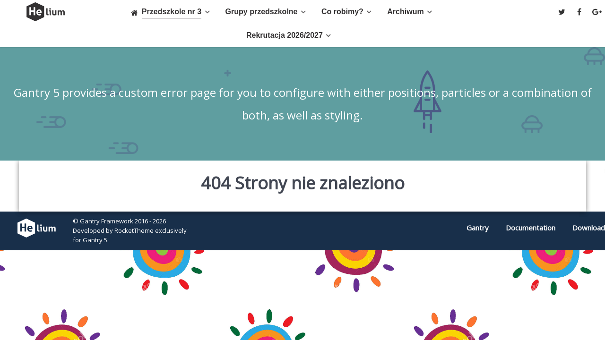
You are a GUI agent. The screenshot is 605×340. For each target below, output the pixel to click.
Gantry (478, 227)
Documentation (530, 227)
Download (588, 227)
